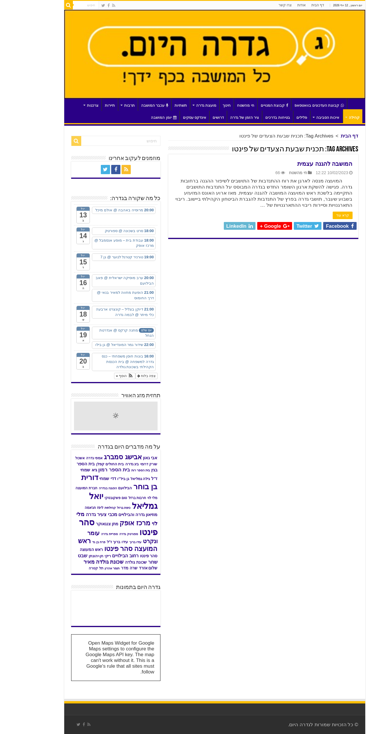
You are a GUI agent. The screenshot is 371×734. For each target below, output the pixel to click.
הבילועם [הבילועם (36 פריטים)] (96, 488)
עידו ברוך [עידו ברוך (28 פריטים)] (106, 542)
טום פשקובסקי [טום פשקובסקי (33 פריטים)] (86, 498)
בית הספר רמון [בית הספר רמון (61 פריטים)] (85, 470)
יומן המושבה (134, 117)
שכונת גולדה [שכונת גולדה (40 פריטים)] (107, 562)
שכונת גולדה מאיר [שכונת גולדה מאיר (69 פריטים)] (74, 562)
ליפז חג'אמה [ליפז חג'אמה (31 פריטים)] (65, 508)
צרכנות (63, 105)
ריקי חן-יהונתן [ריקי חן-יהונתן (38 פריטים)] (71, 556)
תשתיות (151, 105)
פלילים (272, 117)
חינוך (198, 105)
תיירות (81, 105)
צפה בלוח (117, 376)
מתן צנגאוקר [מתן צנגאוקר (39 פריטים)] (78, 524)
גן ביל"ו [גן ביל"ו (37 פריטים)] (94, 479)
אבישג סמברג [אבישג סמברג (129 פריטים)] (93, 457)
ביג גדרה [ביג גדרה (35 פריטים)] (103, 464)
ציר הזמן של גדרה (215, 117)
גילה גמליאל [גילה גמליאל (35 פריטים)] (111, 479)
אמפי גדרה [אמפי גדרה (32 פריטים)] (65, 458)
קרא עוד (313, 215)
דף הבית (288, 5)
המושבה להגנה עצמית (295, 164)
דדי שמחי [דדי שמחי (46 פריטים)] (78, 478)
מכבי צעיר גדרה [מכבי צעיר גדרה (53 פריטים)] (72, 514)
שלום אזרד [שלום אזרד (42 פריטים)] (119, 568)
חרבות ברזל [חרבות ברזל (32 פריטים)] (108, 498)
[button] (95, 376)
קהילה (325, 117)
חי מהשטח (216, 105)
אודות (272, 5)
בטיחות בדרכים (248, 117)
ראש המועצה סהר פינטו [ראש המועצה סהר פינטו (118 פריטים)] (88, 544)
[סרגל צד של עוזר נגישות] (364, 7)
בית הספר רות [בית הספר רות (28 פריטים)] (111, 470)
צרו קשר (255, 5)
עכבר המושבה (125, 105)
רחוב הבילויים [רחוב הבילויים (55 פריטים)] (96, 555)
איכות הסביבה (299, 117)
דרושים (189, 117)
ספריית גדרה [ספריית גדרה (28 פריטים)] (80, 534)
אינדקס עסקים (165, 117)
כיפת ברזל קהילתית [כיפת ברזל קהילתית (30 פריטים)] (88, 507)
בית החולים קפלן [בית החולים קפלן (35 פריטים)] (81, 464)
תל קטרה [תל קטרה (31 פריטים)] (67, 568)
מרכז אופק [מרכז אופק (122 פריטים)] (105, 523)
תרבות (100, 105)
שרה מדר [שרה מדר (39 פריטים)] (100, 568)
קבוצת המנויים (245, 105)
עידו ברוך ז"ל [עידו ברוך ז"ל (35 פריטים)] (88, 542)
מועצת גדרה (177, 105)
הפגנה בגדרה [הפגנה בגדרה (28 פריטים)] (79, 488)
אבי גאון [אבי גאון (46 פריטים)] (121, 458)
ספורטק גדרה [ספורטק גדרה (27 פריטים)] (99, 534)
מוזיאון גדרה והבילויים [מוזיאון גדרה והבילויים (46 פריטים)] (108, 514)
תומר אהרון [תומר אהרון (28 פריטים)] (82, 568)
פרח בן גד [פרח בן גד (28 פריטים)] (69, 542)
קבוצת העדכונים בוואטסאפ (290, 105)
